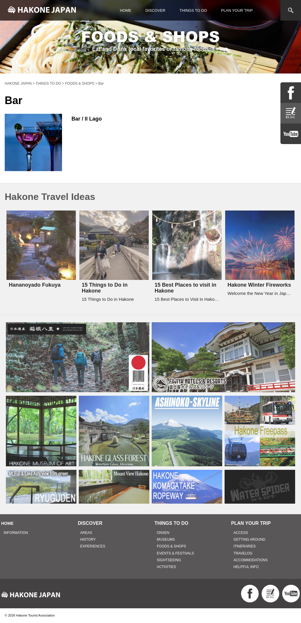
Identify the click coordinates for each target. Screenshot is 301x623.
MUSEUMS (166, 539)
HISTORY (88, 539)
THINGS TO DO (193, 10)
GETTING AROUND (249, 539)
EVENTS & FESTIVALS (175, 553)
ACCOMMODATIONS (250, 560)
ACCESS (240, 533)
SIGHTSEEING (169, 560)
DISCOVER (155, 10)
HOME (125, 10)
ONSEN (163, 533)
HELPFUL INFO (246, 567)
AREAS (86, 533)
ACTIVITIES (166, 567)
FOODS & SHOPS (171, 546)
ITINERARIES (244, 546)
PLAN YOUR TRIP (237, 10)
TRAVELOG (242, 553)
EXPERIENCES (92, 546)
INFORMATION (16, 533)
